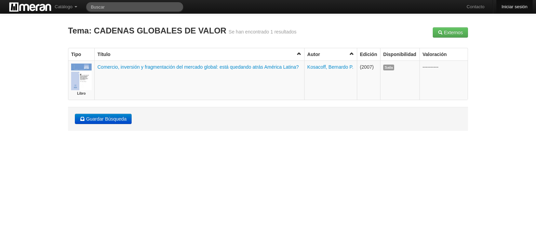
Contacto (475, 6)
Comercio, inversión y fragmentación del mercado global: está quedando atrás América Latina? (198, 67)
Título (199, 54)
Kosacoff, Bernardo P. (330, 67)
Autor (330, 54)
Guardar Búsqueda (103, 119)
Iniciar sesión (514, 6)
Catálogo (66, 6)
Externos (450, 32)
